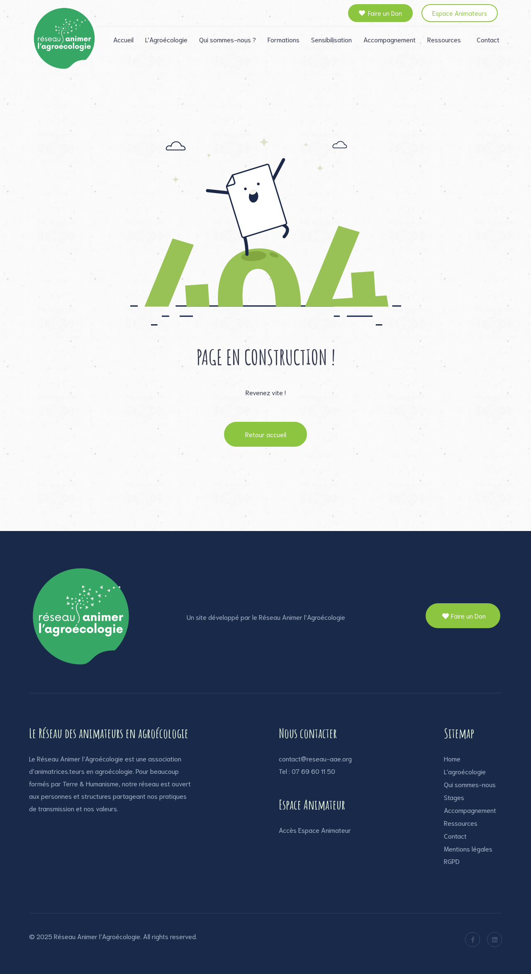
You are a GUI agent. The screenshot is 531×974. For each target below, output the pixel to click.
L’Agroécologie (166, 39)
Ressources (444, 39)
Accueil (123, 39)
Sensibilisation (331, 39)
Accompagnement (389, 39)
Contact (488, 39)
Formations (284, 39)
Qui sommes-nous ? (227, 39)
